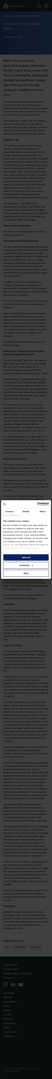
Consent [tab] (9, 511)
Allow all (26, 557)
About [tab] (43, 511)
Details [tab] (26, 511)
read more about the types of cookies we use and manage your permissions (25, 548)
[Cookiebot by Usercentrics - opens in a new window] (37, 504)
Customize (26, 565)
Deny (26, 573)
